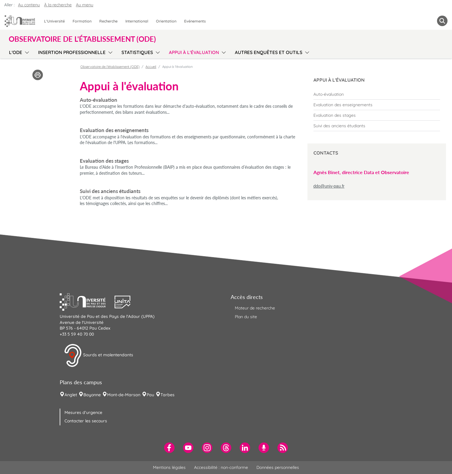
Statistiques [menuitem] (137, 52)
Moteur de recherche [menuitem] (255, 308)
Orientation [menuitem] (166, 21)
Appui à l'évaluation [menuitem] (194, 52)
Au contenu (29, 5)
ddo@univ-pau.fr (329, 186)
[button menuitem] (442, 21)
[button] (87, 301)
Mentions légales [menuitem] (169, 467)
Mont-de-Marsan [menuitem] (123, 394)
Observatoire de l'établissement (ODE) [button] (82, 39)
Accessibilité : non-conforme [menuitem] (221, 467)
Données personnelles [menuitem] (277, 467)
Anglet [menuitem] (70, 394)
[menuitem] (376, 94)
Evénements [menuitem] (195, 21)
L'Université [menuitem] (54, 21)
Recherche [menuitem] (108, 21)
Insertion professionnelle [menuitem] (72, 52)
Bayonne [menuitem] (92, 394)
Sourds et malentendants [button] (98, 355)
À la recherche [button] (58, 5)
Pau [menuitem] (150, 394)
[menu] (25, 51)
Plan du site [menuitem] (246, 316)
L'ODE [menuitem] (15, 52)
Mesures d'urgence (83, 412)
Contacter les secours (85, 421)
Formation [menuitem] (82, 21)
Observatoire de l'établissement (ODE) (109, 67)
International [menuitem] (136, 21)
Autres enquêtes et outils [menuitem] (268, 52)
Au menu (84, 5)
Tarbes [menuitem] (167, 394)
